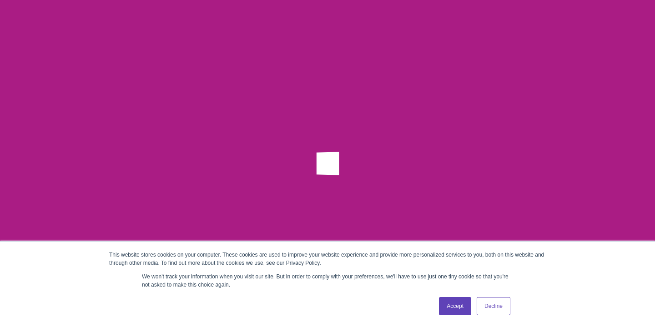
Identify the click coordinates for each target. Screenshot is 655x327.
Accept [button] (455, 306)
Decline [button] (493, 306)
